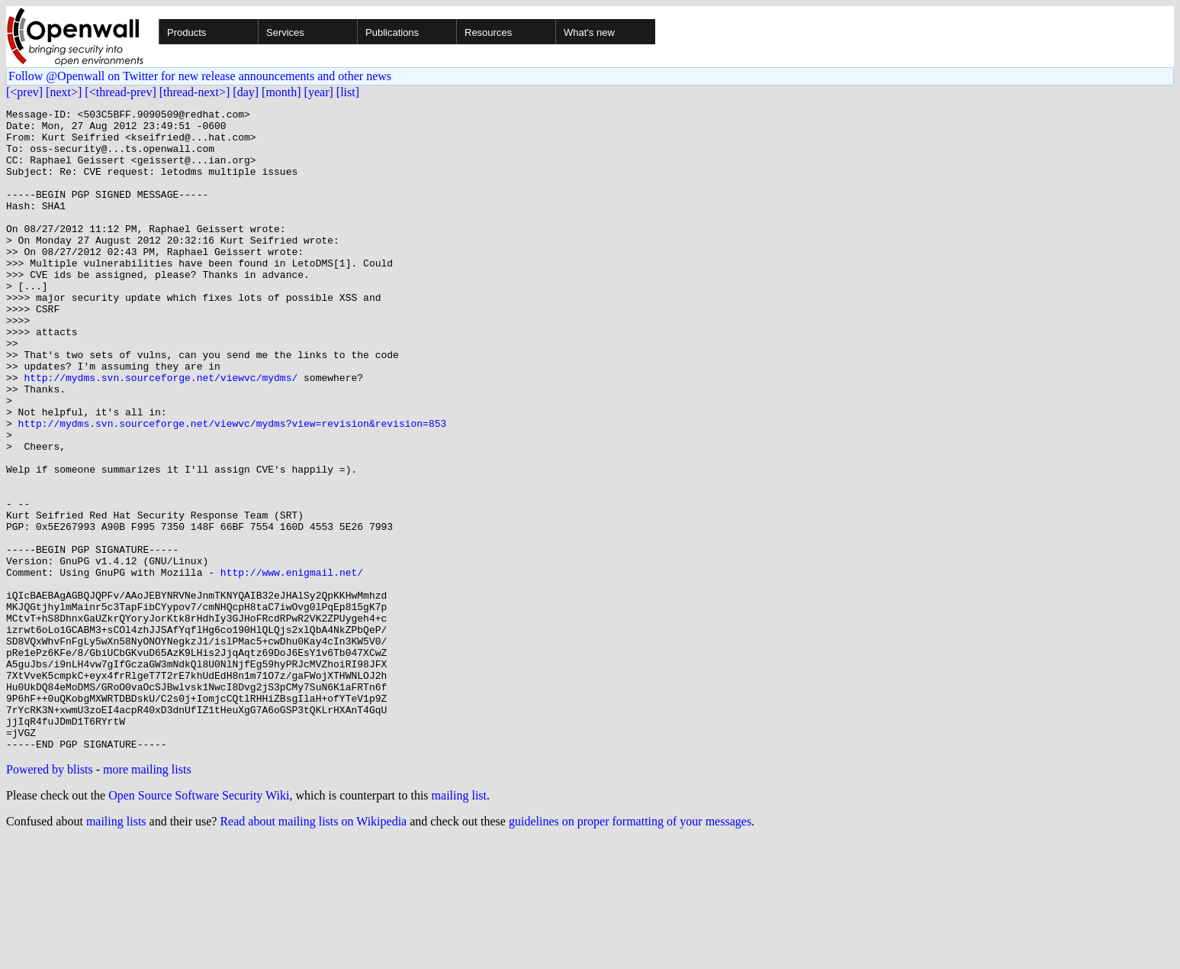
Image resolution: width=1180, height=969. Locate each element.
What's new (589, 32)
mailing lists (116, 949)
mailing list (459, 923)
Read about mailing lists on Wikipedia (313, 949)
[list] (347, 92)
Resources (488, 32)
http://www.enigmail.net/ (291, 666)
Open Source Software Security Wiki (198, 923)
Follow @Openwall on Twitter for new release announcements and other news (199, 75)
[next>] (64, 92)
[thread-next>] (194, 92)
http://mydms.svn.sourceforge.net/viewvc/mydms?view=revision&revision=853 (232, 487)
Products (186, 32)
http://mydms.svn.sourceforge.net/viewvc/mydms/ (160, 432)
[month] (281, 92)
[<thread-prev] (120, 92)
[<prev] (24, 92)
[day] (246, 92)
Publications (392, 32)
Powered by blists (49, 897)
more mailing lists (147, 897)
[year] (318, 92)
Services (285, 32)
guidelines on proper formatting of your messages (630, 949)
